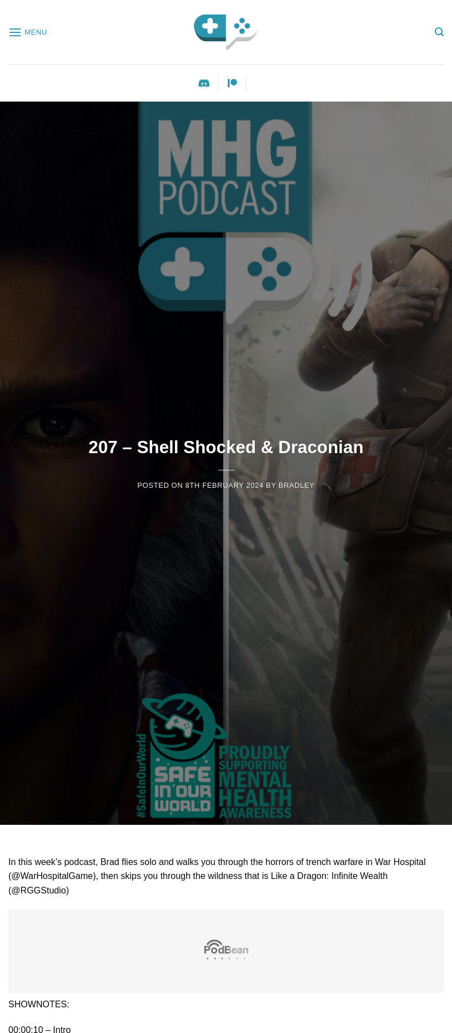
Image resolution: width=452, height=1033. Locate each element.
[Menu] (27, 32)
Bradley (297, 485)
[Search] (439, 32)
